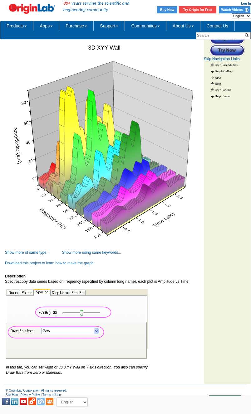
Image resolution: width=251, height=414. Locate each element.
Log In (246, 3)
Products (17, 25)
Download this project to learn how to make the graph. (50, 263)
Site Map (12, 395)
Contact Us (217, 25)
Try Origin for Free (197, 10)
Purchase (76, 25)
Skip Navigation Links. (222, 59)
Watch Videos (234, 10)
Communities (145, 25)
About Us (183, 25)
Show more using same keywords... (91, 252)
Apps (46, 25)
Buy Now (167, 10)
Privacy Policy (30, 395)
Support (109, 25)
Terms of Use (51, 395)
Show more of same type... (27, 252)
